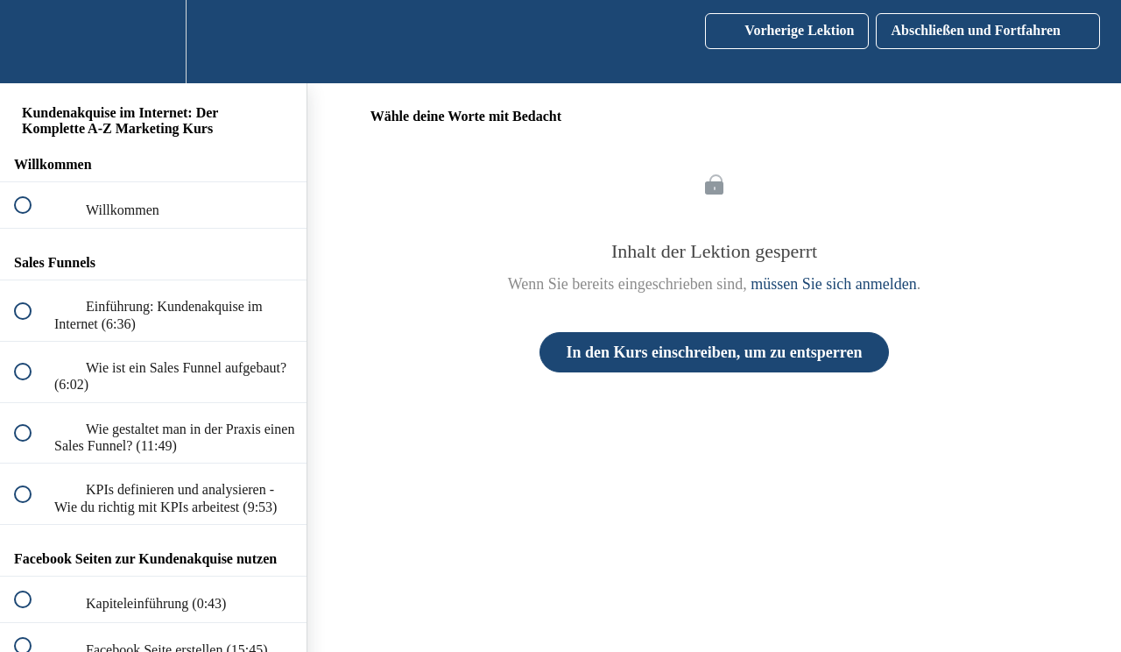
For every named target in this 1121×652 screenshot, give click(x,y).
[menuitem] (153, 41)
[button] (32, 41)
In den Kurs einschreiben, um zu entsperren (715, 352)
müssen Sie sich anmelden (833, 284)
